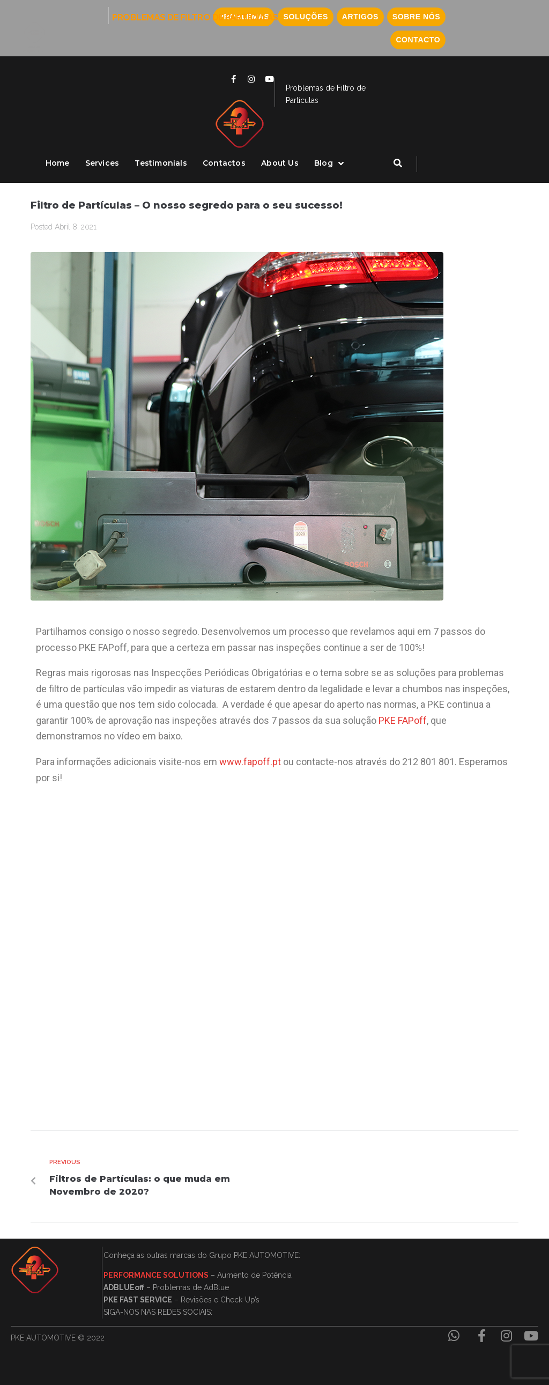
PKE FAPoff (403, 720)
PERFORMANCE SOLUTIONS (156, 1275)
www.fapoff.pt (250, 761)
